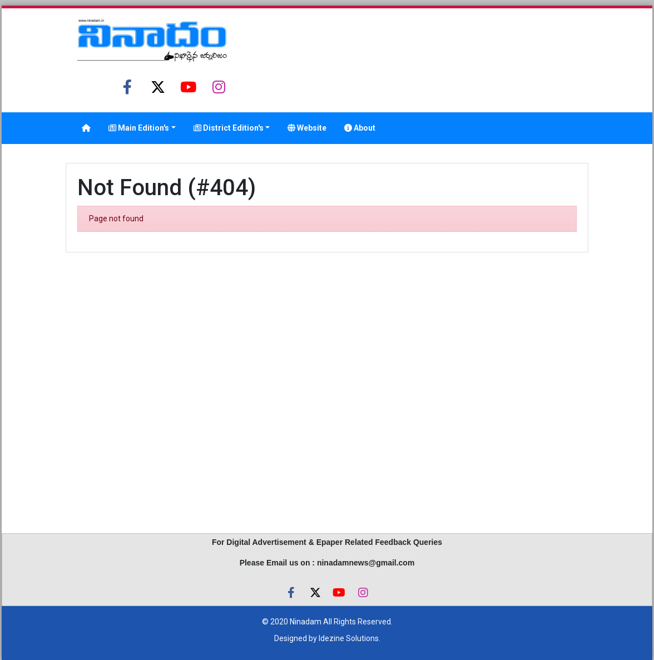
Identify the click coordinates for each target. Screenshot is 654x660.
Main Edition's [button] (138, 127)
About (359, 127)
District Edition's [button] (229, 127)
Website (307, 127)
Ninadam (305, 621)
